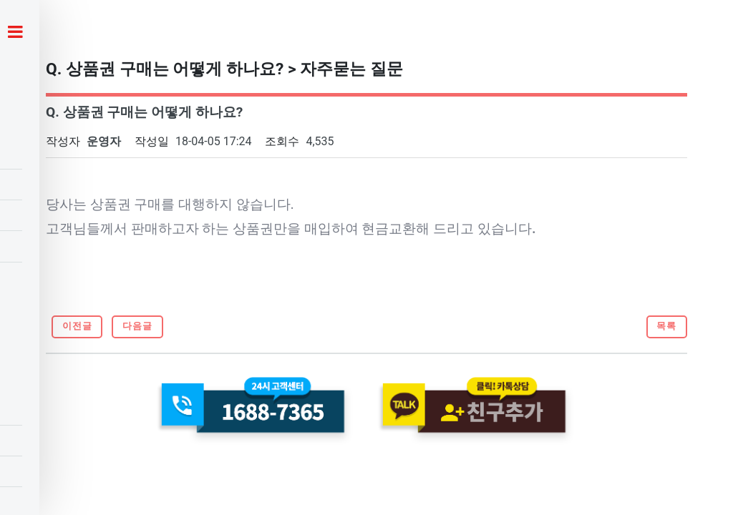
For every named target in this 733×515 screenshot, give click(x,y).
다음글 (137, 325)
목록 (666, 325)
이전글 (77, 325)
